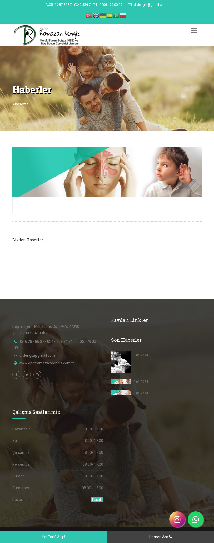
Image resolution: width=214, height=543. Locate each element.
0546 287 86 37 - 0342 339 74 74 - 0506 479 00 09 (84, 5)
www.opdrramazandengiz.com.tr (46, 363)
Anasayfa (20, 104)
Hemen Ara (160, 537)
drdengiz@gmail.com (147, 5)
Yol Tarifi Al (53, 537)
